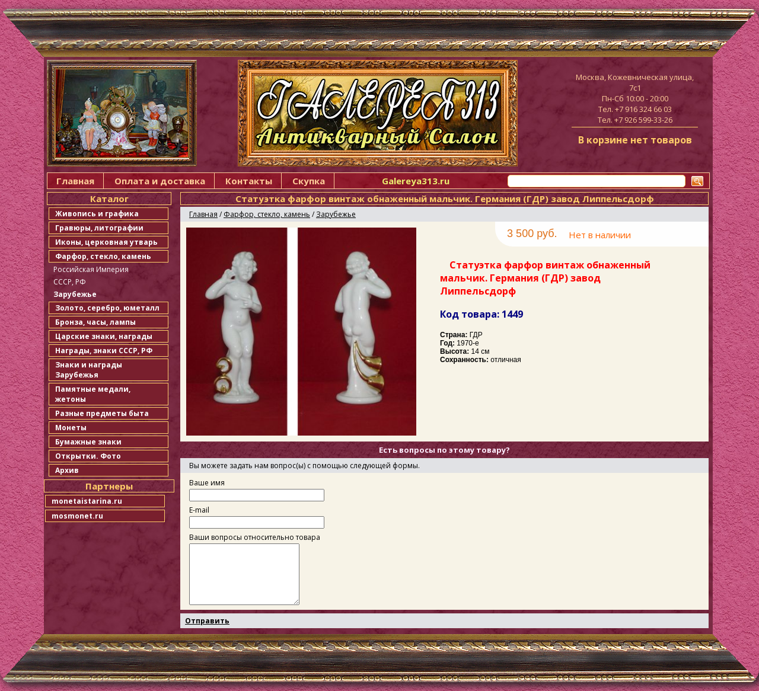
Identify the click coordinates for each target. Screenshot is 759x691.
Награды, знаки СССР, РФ (103, 350)
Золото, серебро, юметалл (107, 308)
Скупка (308, 181)
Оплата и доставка (159, 181)
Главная (75, 181)
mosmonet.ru (77, 516)
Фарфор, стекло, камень (103, 256)
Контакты (248, 181)
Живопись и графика (97, 214)
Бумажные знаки (88, 442)
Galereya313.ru (415, 181)
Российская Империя (91, 269)
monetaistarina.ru (87, 501)
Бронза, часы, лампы (95, 322)
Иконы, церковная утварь (106, 242)
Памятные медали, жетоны (92, 394)
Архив (67, 470)
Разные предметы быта (102, 413)
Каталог (109, 198)
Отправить (207, 621)
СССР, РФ (69, 282)
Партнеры (109, 486)
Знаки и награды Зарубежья (88, 370)
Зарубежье (75, 294)
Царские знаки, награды (103, 336)
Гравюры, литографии (99, 228)
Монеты (71, 428)
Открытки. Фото (88, 456)
